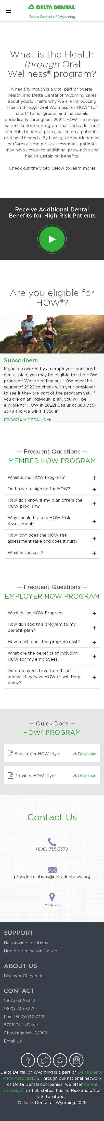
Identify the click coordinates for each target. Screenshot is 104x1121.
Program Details (27, 420)
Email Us (13, 1041)
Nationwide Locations (26, 942)
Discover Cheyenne (24, 975)
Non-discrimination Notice (30, 951)
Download (84, 754)
